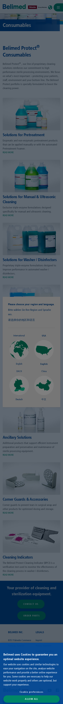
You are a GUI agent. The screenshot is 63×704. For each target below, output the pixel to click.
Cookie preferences (31, 691)
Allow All (31, 698)
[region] (31, 673)
